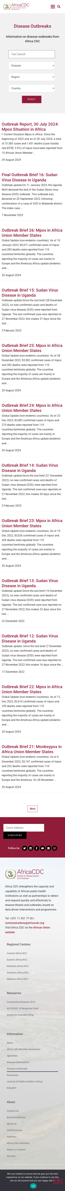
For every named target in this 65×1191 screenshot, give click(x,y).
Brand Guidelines (16, 1117)
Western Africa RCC (17, 979)
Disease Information (18, 1062)
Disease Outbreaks (17, 1068)
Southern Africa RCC (18, 972)
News (10, 1042)
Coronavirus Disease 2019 (21, 1002)
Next (32, 808)
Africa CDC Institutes (18, 1143)
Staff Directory (15, 1130)
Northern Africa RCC (18, 966)
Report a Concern (16, 1149)
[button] (53, 7)
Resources (12, 1075)
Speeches (12, 1055)
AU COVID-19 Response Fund (22, 1008)
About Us (12, 1123)
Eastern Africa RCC (17, 959)
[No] (58, 1181)
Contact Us (13, 1111)
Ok (33, 1186)
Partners (11, 1136)
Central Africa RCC (17, 953)
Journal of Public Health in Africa (25, 1081)
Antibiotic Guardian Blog (20, 1014)
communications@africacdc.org (24, 923)
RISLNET (11, 1088)
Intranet (11, 1156)
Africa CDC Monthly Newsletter (23, 1049)
